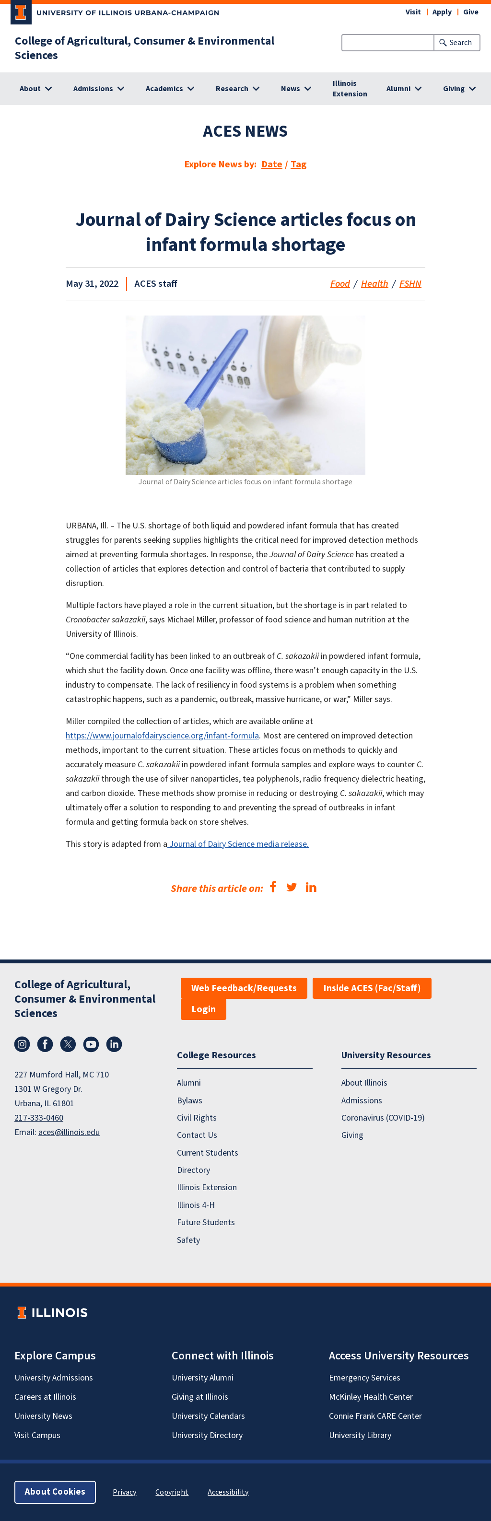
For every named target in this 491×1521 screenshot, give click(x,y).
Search (461, 42)
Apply (442, 12)
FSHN (410, 284)
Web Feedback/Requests (244, 988)
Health (374, 284)
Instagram (22, 1044)
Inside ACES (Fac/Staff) (372, 988)
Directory (193, 1170)
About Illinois (364, 1083)
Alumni (189, 1083)
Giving (352, 1135)
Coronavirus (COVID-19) (383, 1118)
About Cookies (55, 1492)
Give (471, 12)
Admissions (361, 1101)
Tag (299, 164)
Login (203, 1009)
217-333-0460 (38, 1118)
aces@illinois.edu (69, 1132)
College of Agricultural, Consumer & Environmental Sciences (144, 48)
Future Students (206, 1222)
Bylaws (189, 1101)
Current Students (207, 1153)
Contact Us (197, 1135)
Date (271, 164)
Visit (413, 12)
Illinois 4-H (196, 1205)
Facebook (45, 1044)
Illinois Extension (350, 88)
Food (340, 284)
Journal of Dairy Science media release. (238, 844)
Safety (188, 1240)
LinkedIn (114, 1044)
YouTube (91, 1044)
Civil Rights (197, 1118)
